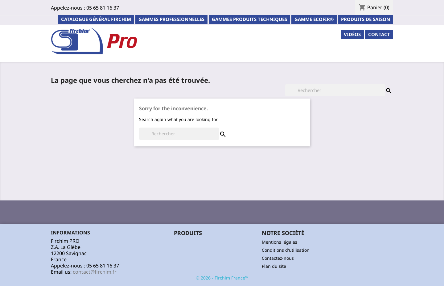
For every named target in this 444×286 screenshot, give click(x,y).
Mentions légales (279, 242)
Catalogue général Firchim (96, 19)
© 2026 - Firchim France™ (222, 278)
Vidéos (352, 34)
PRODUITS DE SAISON (365, 19)
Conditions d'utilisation (286, 250)
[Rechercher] (335, 90)
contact (379, 34)
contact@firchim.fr (95, 271)
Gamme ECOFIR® (314, 19)
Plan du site (274, 266)
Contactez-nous (278, 258)
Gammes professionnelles (171, 19)
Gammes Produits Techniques (249, 19)
